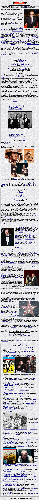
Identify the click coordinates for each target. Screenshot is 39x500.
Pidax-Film (15, 179)
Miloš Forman (20, 52)
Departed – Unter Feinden (5, 274)
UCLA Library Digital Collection (33, 421)
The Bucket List (6, 486)
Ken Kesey (17, 75)
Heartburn (6, 444)
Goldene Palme (13, 44)
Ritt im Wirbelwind (12, 33)
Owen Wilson (24, 289)
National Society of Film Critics (13, 46)
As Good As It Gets (7, 481)
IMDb (31, 440)
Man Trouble (6, 469)
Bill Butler (23, 63)
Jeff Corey (12, 23)
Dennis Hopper (34, 36)
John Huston (32, 229)
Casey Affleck (34, 488)
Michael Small (21, 194)
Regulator (22, 178)
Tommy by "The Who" (8, 409)
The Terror (6, 376)
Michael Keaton (23, 238)
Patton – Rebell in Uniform (21, 41)
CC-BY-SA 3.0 (25, 246)
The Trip (5, 389)
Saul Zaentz (24, 60)
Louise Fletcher (23, 66)
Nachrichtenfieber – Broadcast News (16, 464)
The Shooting (6, 385)
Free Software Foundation (5, 341)
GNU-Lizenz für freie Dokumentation (18, 340)
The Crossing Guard (7, 474)
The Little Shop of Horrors (8, 349)
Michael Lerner (22, 198)
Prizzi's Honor (6, 443)
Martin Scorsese (18, 273)
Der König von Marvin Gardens (6, 42)
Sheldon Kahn (26, 64)
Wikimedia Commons (19, 247)
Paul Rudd (18, 289)
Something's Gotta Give (8, 484)
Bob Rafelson (21, 192)
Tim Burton (19, 239)
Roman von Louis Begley (23, 482)
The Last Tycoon (7, 432)
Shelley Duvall (16, 183)
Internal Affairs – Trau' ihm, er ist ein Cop (7, 275)
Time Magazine (3, 11)
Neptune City (24, 6)
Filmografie (20, 4)
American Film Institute (5, 307)
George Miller (17, 235)
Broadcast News (6, 464)
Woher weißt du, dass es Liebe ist (27, 288)
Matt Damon (3, 278)
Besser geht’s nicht (14, 481)
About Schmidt (6, 482)
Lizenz (1, 339)
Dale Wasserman (17, 76)
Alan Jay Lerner (34, 399)
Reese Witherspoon (13, 289)
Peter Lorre (28, 355)
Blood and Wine (7, 479)
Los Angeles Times (17, 130)
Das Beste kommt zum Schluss (14, 26)
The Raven (6, 353)
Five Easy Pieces (7, 396)
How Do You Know (18, 487)
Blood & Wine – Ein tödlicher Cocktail (16, 479)
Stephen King (12, 182)
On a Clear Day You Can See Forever (10, 398)
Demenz (34, 299)
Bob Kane (23, 465)
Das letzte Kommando (27, 43)
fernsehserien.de (27, 403)
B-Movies (16, 29)
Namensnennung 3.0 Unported (32, 339)
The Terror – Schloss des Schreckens (17, 31)
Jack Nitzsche (11, 136)
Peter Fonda (2, 37)
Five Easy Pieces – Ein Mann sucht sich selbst (17, 396)
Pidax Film (36, 457)
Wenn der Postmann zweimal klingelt (21, 436)
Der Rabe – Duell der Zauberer (27, 30)
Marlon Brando (21, 145)
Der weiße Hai (19, 138)
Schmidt (21, 265)
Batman (35, 238)
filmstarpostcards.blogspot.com (28, 337)
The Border (6, 441)
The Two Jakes (6, 467)
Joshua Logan (5, 381)
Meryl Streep (21, 232)
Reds (5, 439)
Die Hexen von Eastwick (31, 235)
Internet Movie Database (13, 312)
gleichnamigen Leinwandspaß (29, 239)
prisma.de (9, 142)
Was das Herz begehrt (15, 484)
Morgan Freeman (24, 242)
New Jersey (28, 6)
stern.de (25, 336)
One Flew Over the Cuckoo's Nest (9, 429)
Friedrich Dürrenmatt (21, 263)
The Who (31, 409)
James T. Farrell (26, 351)
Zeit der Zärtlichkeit (22, 227)
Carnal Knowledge (7, 403)
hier (23, 248)
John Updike (17, 237)
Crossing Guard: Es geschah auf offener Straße (18, 474)
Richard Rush (19, 348)
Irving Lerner (32, 351)
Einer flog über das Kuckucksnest (21, 429)
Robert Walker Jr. (12, 381)
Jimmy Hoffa (9, 471)
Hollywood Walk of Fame (11, 309)
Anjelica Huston (22, 199)
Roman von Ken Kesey (33, 429)
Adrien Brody (32, 266)
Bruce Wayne (35, 465)
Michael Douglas (19, 60)
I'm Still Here (23, 488)
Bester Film (11, 106)
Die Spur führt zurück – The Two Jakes (16, 467)
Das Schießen (8, 34)
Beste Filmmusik (16, 136)
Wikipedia (24, 140)
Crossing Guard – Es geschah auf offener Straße (13, 252)
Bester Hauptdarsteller (18, 108)
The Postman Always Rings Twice (9, 436)
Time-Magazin (3, 181)
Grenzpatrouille (11, 441)
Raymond (13, 329)
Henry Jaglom (21, 401)
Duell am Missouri (34, 145)
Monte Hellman (12, 379)
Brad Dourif (11, 132)
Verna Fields (14, 138)
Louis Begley (27, 265)
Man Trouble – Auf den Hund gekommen (15, 469)
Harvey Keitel (22, 297)
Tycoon (26, 433)
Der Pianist (9, 267)
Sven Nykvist (21, 195)
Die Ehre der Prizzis (21, 230)
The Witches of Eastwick (8, 445)
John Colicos (13, 198)
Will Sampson (10, 68)
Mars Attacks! (6, 478)
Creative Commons (23, 339)
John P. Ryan (14, 199)
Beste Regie (16, 107)
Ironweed (5, 446)
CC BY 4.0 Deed (25, 130)
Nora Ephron (27, 444)
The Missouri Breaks (7, 430)
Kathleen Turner (25, 229)
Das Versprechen (11, 262)
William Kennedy (21, 446)
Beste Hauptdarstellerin (18, 109)
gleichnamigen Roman (4, 182)
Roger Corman (3, 29)
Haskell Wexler (19, 63)
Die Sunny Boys (19, 133)
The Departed (6, 485)
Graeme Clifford (21, 196)
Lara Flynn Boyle (8, 330)
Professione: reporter (7, 408)
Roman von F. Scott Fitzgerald (28, 432)
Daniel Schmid (22, 440)
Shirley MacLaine (28, 226)
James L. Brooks (34, 226)
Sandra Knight (24, 325)
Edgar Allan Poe (6, 355)
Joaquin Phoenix (5, 489)
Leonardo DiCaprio (19, 277)
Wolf (5, 473)
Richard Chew (15, 64)
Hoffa (5, 471)
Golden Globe (31, 240)
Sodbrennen (24, 231)
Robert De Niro (4, 321)
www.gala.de (10, 300)
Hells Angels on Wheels (8, 387)
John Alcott (13, 135)
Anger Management (7, 483)
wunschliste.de (5, 382)
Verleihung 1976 (21, 105)
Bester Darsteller (23, 241)
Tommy (13, 409)
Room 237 (9, 493)
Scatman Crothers (21, 69)
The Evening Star (7, 475)
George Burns (14, 133)
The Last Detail (6, 406)
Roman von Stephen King (19, 435)
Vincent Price (12, 355)
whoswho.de (27, 335)
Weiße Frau (30, 376)
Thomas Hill (16, 200)
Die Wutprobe (16, 268)
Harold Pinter (8, 433)
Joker (30, 237)
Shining (28, 181)
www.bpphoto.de (21, 28)
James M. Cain (3, 185)
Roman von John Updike (28, 445)
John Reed (28, 439)
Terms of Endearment (7, 442)
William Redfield (25, 68)
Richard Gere (3, 276)
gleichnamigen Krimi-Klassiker (29, 184)
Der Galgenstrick (21, 146)
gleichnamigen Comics (17, 465)
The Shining (6, 435)
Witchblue (17, 316)
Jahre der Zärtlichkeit (7, 255)
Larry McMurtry (28, 442)
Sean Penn (3, 262)
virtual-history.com (20, 337)
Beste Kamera (20, 134)
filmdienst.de (15, 101)
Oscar (28, 37)
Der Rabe (33, 353)
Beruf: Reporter (14, 408)
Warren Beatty (15, 439)
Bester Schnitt (27, 137)
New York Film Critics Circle (27, 46)
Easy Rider (13, 37)
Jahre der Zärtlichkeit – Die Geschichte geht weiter (19, 475)
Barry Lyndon (18, 135)
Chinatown (18, 47)
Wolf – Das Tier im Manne (18, 251)
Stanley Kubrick (19, 181)
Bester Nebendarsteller (17, 132)
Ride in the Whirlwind (7, 384)
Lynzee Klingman (21, 64)
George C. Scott (12, 41)
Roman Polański (30, 47)
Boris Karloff (18, 378)
